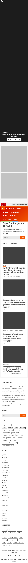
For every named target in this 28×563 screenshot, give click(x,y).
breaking (4, 265)
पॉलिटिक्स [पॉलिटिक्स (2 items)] (4, 545)
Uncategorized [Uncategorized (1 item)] (12, 540)
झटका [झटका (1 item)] (17, 435)
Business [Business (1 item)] (10, 427)
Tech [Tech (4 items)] (21, 537)
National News (7, 219)
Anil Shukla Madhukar (15, 276)
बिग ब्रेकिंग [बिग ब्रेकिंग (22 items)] (11, 545)
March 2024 (4, 518)
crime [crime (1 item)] (16, 427)
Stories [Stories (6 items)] (15, 537)
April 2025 (4, 485)
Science (4, 332)
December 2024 (5, 495)
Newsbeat (21, 330)
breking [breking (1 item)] (4, 427)
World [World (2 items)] (4, 542)
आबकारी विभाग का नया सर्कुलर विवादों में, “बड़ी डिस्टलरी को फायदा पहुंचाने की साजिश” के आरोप (13, 369)
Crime (19, 208)
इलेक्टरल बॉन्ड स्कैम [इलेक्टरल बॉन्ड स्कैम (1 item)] (6, 432)
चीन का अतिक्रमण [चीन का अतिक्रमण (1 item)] (15, 432)
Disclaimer (14, 136)
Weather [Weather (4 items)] (20, 540)
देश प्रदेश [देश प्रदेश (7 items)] (15, 542)
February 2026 (5, 460)
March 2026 (4, 457)
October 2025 (5, 470)
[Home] (3, 208)
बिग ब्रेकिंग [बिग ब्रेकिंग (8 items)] (5, 440)
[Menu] (6, 208)
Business (11, 208)
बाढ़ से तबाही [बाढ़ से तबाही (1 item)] (20, 437)
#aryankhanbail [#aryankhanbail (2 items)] (6, 425)
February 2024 (5, 520)
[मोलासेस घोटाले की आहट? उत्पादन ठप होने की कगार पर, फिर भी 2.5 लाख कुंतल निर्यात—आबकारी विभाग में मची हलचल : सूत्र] (14, 287)
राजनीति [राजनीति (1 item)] (15, 440)
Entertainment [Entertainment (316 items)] (12, 532)
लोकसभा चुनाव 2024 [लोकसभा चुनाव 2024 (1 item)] (7, 442)
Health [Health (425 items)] (19, 532)
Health (5, 216)
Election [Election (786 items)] (4, 532)
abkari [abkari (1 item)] (20, 425)
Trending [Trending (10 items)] (5, 540)
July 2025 (4, 477)
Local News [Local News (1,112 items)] (5, 535)
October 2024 (5, 500)
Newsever (21, 559)
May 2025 (4, 482)
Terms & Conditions (21, 134)
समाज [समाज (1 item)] (20, 442)
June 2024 (4, 510)
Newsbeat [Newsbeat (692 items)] (21, 535)
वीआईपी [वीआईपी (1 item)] (15, 442)
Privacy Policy (12, 134)
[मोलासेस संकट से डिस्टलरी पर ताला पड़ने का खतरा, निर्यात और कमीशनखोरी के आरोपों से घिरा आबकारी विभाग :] (14, 320)
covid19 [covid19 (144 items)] (17, 530)
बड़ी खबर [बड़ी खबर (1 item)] (9, 437)
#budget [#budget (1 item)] (14, 425)
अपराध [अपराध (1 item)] (4, 430)
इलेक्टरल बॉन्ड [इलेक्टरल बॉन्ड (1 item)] (17, 430)
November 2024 (5, 498)
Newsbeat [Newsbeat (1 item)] (22, 427)
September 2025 (6, 472)
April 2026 (4, 455)
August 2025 (5, 475)
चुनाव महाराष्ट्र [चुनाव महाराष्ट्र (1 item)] (11, 435)
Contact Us (5, 134)
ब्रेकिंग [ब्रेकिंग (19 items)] (10, 440)
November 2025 (5, 467)
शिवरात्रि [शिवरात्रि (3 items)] (16, 545)
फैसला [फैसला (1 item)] (4, 437)
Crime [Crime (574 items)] (23, 530)
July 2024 (4, 508)
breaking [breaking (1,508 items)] (5, 530)
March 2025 (4, 487)
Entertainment (15, 212)
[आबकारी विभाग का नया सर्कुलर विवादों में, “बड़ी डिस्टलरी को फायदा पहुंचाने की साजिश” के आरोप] (14, 354)
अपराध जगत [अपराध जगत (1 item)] (10, 430)
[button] (6, 208)
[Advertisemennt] (14, 185)
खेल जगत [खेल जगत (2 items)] (9, 542)
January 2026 (5, 462)
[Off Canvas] (2, 1)
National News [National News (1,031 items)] (13, 535)
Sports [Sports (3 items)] (10, 537)
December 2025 (5, 465)
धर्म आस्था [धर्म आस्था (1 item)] (21, 542)
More (15, 219)
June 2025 (4, 480)
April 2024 (4, 515)
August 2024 (5, 505)
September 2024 (6, 503)
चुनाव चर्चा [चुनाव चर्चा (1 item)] (5, 435)
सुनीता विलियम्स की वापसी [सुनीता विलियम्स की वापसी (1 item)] (8, 445)
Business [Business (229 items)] (11, 530)
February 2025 (5, 490)
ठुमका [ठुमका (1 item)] (22, 435)
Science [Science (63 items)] (4, 537)
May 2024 (4, 513)
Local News (13, 216)
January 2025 (5, 492)
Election (5, 212)
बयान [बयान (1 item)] (14, 437)
